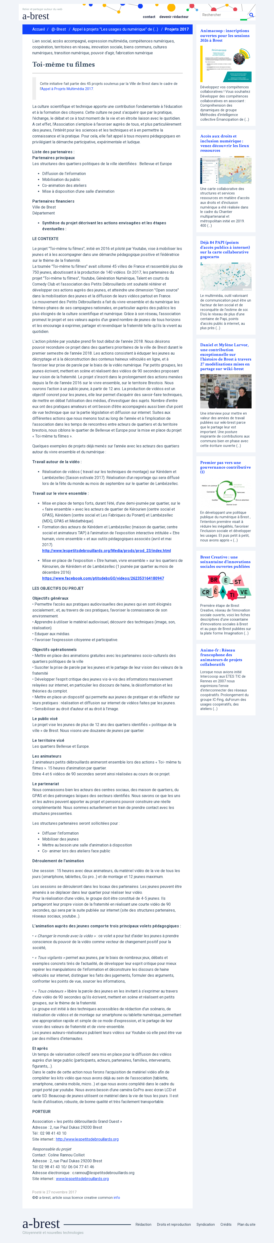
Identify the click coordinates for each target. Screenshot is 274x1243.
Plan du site (246, 1224)
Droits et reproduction (172, 1224)
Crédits (225, 1224)
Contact (147, 17)
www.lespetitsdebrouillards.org (83, 1178)
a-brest (35, 15)
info (117, 1197)
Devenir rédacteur (173, 17)
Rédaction (141, 1224)
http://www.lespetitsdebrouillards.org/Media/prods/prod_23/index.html (108, 550)
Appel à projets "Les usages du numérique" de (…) (115, 29)
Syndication (205, 1224)
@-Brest (59, 29)
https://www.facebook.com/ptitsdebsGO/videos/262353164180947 (103, 578)
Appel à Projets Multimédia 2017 (67, 89)
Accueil (38, 29)
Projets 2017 (177, 29)
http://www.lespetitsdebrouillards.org (88, 1139)
